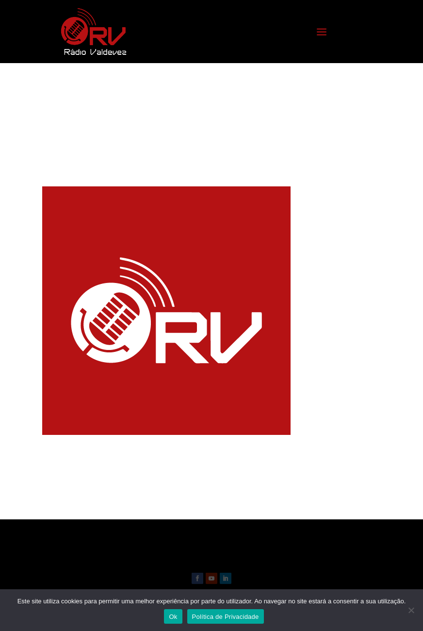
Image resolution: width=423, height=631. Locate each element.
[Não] (411, 610)
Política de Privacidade (225, 616)
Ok (173, 616)
